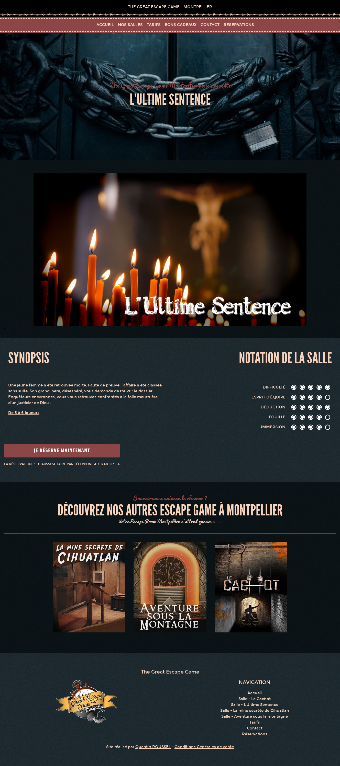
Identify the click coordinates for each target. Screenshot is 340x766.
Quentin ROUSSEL (153, 747)
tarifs (154, 24)
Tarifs (254, 722)
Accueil (105, 24)
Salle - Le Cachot (254, 699)
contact (210, 24)
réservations (239, 24)
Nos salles (130, 24)
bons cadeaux (180, 24)
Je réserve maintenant (62, 450)
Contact (254, 728)
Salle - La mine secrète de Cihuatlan (254, 710)
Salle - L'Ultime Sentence (254, 704)
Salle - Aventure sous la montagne (254, 716)
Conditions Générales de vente (204, 747)
